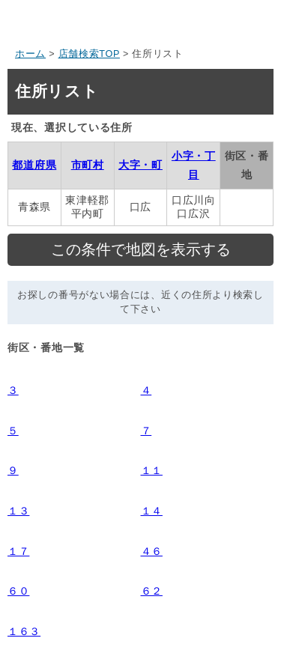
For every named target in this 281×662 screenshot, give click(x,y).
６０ (18, 591)
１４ (152, 511)
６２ (152, 591)
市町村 (87, 165)
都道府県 (34, 165)
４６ (152, 551)
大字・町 (140, 165)
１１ (152, 470)
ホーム (30, 54)
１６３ (23, 631)
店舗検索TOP (89, 54)
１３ (18, 511)
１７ (18, 551)
